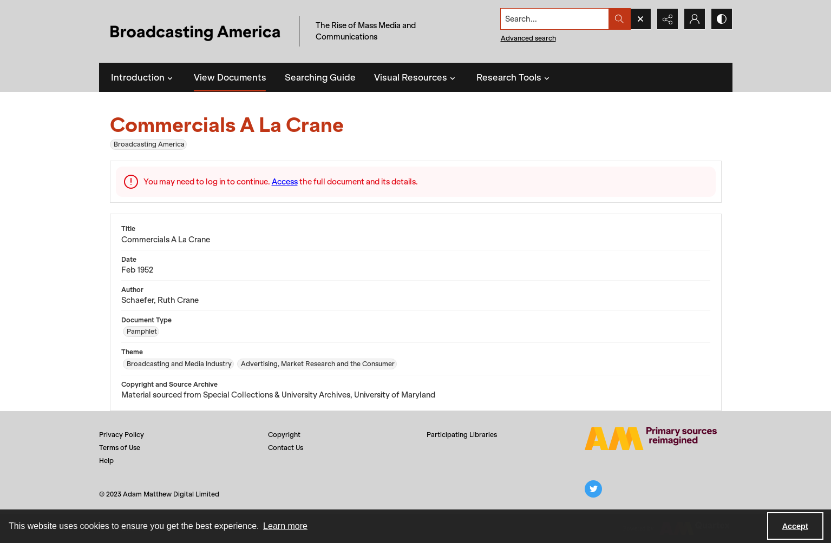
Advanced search (528, 38)
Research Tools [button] (514, 77)
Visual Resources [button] (416, 77)
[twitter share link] (593, 489)
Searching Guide (320, 77)
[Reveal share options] (667, 19)
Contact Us (285, 447)
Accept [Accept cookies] (795, 526)
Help (106, 460)
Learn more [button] (285, 526)
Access (285, 182)
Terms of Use (119, 447)
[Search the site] (554, 19)
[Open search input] (640, 19)
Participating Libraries (462, 435)
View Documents (230, 77)
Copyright (284, 435)
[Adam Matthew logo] (651, 438)
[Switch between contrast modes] (721, 19)
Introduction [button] (143, 77)
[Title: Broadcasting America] (196, 32)
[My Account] (694, 19)
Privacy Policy (121, 435)
